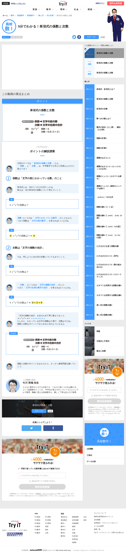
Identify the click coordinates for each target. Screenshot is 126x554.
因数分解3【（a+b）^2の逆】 (108, 226)
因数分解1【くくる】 (105, 207)
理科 (62, 9)
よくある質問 (99, 526)
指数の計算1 (101, 138)
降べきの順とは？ (103, 119)
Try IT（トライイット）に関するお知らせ (109, 532)
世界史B (75, 539)
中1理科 (48, 517)
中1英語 (37, 517)
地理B (74, 542)
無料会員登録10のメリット (103, 516)
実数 (98, 331)
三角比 (89, 455)
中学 (36, 514)
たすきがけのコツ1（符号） (108, 256)
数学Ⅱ (63, 526)
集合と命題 (101, 351)
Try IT (63, 3)
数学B (63, 536)
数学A (63, 533)
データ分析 (91, 461)
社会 (76, 9)
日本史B (75, 536)
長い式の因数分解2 (104, 315)
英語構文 (64, 520)
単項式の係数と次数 (104, 53)
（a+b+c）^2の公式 (104, 197)
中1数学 (37, 526)
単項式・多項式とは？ (105, 89)
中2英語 (37, 520)
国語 (90, 9)
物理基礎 (75, 517)
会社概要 (97, 520)
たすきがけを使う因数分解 (107, 246)
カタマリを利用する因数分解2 (108, 295)
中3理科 (48, 523)
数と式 (87, 81)
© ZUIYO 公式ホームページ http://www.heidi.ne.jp (46, 550)
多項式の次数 (102, 109)
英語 (35, 9)
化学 (73, 530)
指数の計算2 (101, 148)
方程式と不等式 (102, 341)
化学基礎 (75, 520)
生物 (73, 533)
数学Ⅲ (63, 530)
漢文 (85, 520)
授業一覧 (97, 529)
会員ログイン (100, 3)
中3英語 (37, 523)
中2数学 (37, 530)
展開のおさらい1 (103, 158)
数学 (48, 9)
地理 (46, 526)
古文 (85, 517)
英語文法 (64, 517)
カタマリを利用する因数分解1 (108, 285)
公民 (46, 533)
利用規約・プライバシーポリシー (46, 493)
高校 (62, 514)
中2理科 (48, 520)
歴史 (46, 530)
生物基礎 (75, 523)
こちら (63, 495)
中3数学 (37, 533)
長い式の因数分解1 (104, 305)
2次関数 (90, 449)
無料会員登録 (115, 3)
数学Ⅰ (63, 523)
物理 (73, 526)
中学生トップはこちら (18, 3)
